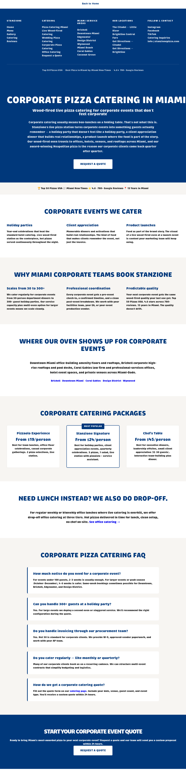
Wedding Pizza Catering (51, 39)
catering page (78, 691)
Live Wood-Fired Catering (52, 32)
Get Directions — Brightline (122, 50)
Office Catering (51, 52)
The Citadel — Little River (124, 29)
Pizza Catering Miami (55, 27)
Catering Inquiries (159, 37)
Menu (10, 30)
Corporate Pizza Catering (52, 46)
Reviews (12, 41)
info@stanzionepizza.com (163, 41)
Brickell (82, 29)
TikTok (152, 34)
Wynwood (83, 44)
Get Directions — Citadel (122, 43)
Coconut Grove (86, 54)
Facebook (153, 30)
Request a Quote (52, 55)
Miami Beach (85, 47)
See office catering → (104, 522)
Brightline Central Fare (123, 36)
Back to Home (90, 3)
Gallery (11, 34)
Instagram (154, 27)
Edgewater (84, 37)
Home (10, 27)
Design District (86, 40)
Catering (12, 37)
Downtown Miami (88, 33)
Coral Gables (85, 51)
